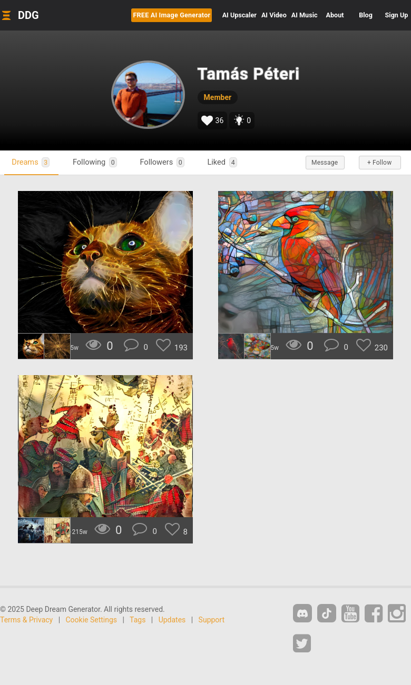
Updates (172, 620)
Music (304, 15)
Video (274, 15)
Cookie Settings (92, 620)
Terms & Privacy (26, 620)
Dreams (31, 162)
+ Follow (379, 162)
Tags (137, 620)
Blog (366, 15)
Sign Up (396, 15)
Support (211, 620)
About (335, 15)
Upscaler (239, 15)
